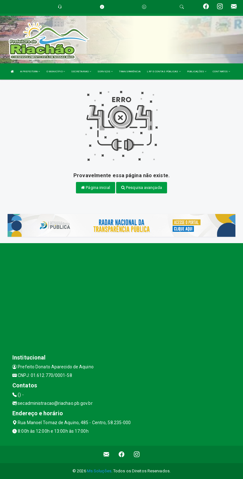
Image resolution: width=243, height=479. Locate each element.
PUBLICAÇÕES (196, 71)
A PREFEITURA (30, 71)
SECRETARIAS (81, 71)
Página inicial (95, 187)
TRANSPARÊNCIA (129, 71)
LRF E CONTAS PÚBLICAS (163, 71)
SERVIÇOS (105, 71)
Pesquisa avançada (141, 187)
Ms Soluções (99, 471)
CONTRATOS (221, 71)
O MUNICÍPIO (56, 71)
